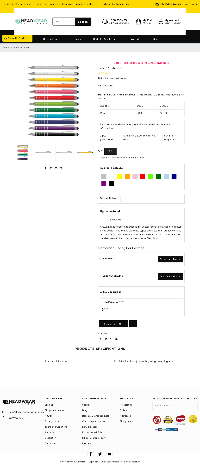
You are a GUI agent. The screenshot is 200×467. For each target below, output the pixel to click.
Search (83, 22)
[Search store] (72, 22)
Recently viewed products (95, 415)
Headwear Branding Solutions (78, 4)
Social (102, 333)
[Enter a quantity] (110, 151)
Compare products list (93, 421)
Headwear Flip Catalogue (16, 4)
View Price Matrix (170, 259)
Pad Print (108, 258)
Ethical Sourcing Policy (94, 437)
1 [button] (45, 167)
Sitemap (49, 404)
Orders (123, 410)
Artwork (49, 415)
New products (89, 426)
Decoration (50, 437)
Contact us (50, 443)
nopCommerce (78, 461)
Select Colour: (109, 198)
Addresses (125, 415)
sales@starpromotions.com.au (123, 234)
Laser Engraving (113, 276)
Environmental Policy (93, 432)
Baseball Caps (51, 39)
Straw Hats (133, 39)
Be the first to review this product (114, 78)
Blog (84, 410)
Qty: (100, 150)
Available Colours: (111, 168)
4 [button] (61, 167)
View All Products (16, 38)
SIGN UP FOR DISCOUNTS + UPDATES (174, 398)
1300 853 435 (12, 418)
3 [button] (56, 167)
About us (49, 432)
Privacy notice (52, 421)
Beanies (76, 39)
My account (125, 404)
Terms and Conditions (56, 426)
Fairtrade (86, 443)
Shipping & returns (54, 410)
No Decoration (112, 292)
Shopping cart (127, 421)
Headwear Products (46, 4)
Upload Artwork (110, 211)
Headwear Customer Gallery (116, 4)
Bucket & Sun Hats (104, 39)
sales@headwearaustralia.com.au (18, 412)
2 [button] (50, 167)
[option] (22, 152)
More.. (155, 39)
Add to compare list (133, 323)
